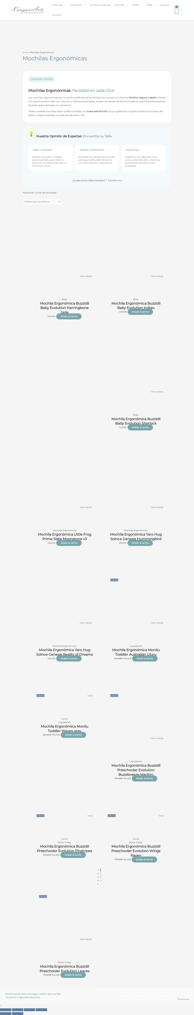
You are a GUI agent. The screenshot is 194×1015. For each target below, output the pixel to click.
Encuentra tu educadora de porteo (23, 997)
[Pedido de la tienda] (42, 201)
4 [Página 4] (101, 880)
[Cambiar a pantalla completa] (17, 1009)
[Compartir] (29, 1009)
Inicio (25, 52)
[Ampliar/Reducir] (5, 1009)
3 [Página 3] (100, 877)
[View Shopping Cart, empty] (176, 10)
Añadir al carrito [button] (68, 316)
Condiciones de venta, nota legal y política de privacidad (33, 994)
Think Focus (183, 999)
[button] (63, 5)
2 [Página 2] (100, 873)
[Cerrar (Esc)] (41, 1009)
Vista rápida (86, 276)
